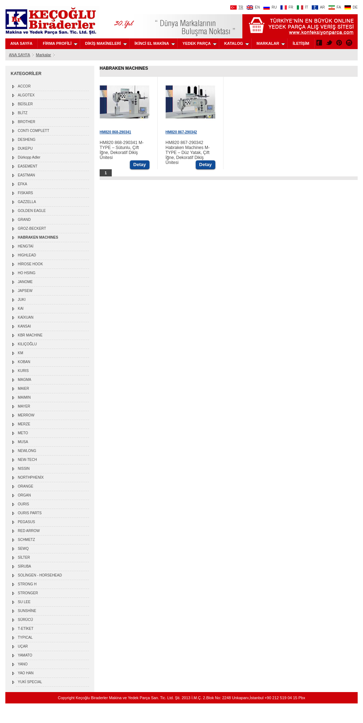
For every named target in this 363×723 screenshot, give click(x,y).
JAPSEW (25, 291)
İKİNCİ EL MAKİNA (155, 43)
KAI (20, 308)
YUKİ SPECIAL (30, 682)
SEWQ (23, 549)
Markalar (43, 55)
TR (236, 7)
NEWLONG (27, 451)
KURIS (23, 371)
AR (318, 7)
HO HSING (26, 273)
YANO (23, 664)
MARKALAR (271, 43)
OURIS (23, 504)
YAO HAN (25, 673)
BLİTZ (22, 113)
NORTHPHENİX (31, 477)
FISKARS (25, 193)
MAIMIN (24, 397)
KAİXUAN (25, 317)
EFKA (22, 184)
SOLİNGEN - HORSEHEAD (40, 575)
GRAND (24, 220)
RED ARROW (29, 531)
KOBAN (24, 362)
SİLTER (24, 557)
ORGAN (24, 495)
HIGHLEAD (27, 255)
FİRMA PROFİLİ (60, 43)
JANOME (25, 282)
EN (253, 7)
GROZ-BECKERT (32, 228)
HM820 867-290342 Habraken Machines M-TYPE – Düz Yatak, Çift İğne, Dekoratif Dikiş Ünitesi (187, 152)
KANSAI (24, 326)
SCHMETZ (26, 540)
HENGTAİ (25, 246)
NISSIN (24, 469)
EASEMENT (27, 166)
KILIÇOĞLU (27, 344)
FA (334, 7)
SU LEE (24, 602)
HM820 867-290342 (181, 132)
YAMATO (25, 655)
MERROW (26, 415)
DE (351, 7)
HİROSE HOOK (30, 264)
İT (302, 7)
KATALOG (236, 43)
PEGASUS (26, 522)
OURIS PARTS (30, 513)
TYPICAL (25, 637)
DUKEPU (25, 148)
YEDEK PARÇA (200, 43)
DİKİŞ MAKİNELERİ (106, 43)
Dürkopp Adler (29, 157)
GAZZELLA (27, 202)
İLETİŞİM (301, 43)
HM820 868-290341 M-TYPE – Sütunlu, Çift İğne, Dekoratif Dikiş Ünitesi (121, 150)
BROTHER (26, 122)
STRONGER (28, 593)
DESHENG (26, 140)
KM (20, 353)
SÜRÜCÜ (25, 620)
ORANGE (25, 486)
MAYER (24, 406)
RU (270, 7)
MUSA (23, 442)
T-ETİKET (25, 629)
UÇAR (23, 646)
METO (23, 433)
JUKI (22, 300)
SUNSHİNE (27, 611)
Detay (139, 164)
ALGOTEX (26, 95)
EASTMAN (26, 175)
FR (286, 7)
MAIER (23, 388)
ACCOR (24, 86)
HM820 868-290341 (115, 132)
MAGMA (24, 380)
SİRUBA (24, 566)
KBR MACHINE (30, 335)
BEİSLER (25, 104)
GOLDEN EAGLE (32, 211)
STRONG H (27, 584)
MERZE (24, 424)
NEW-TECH (27, 460)
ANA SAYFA (21, 43)
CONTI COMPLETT (33, 131)
